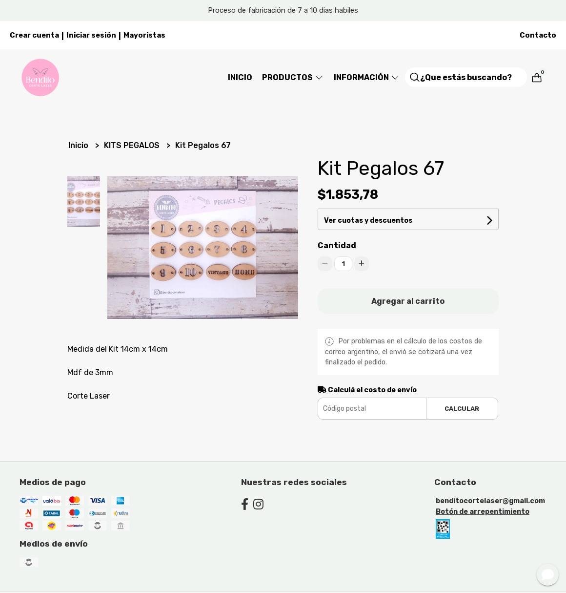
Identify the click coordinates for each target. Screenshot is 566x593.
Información (367, 77)
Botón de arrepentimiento (482, 512)
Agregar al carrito (408, 301)
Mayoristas (144, 35)
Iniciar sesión (91, 35)
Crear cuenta (34, 35)
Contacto (538, 35)
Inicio (240, 77)
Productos (293, 77)
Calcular (462, 408)
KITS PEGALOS (133, 145)
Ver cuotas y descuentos (368, 220)
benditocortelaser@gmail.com (490, 501)
